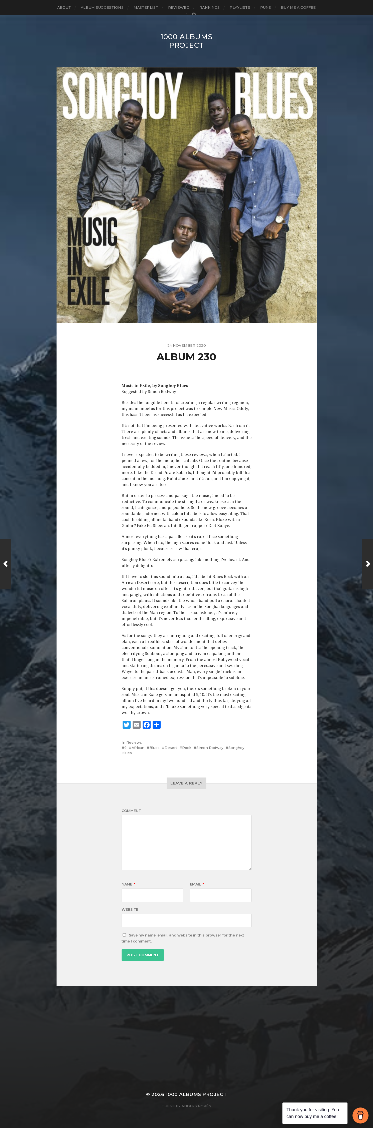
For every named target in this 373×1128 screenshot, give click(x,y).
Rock (186, 748)
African (138, 748)
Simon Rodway (209, 748)
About (64, 7)
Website (130, 909)
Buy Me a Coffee (298, 7)
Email (197, 884)
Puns (265, 7)
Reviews (134, 742)
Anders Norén (196, 1106)
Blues (154, 748)
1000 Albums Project (187, 41)
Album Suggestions (102, 7)
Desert (171, 748)
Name (128, 884)
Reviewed (178, 7)
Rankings (209, 7)
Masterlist (146, 7)
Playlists (240, 7)
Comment (131, 810)
